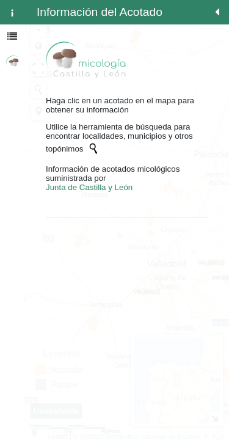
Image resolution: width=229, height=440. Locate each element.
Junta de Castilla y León (89, 187)
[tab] (12, 12)
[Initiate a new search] (93, 148)
